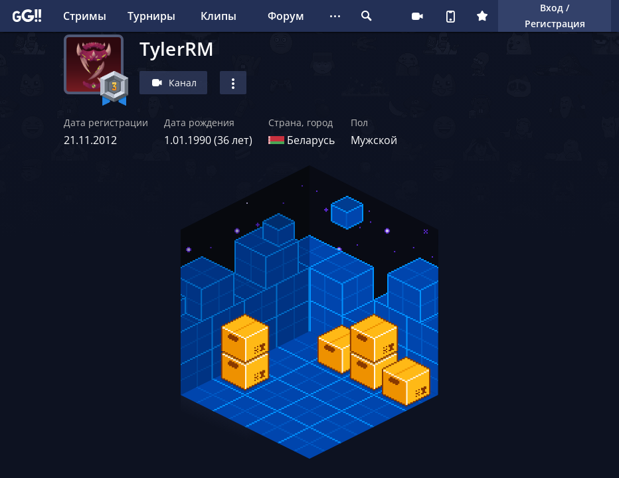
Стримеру (417, 16)
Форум (286, 16)
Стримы (84, 16)
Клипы (218, 16)
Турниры (151, 16)
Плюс (482, 16)
